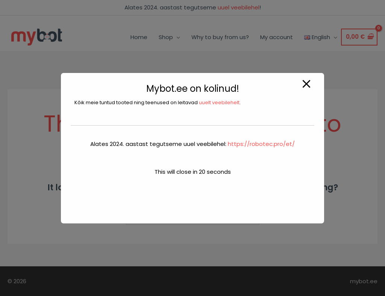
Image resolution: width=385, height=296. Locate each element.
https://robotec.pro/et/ (261, 144)
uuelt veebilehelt (219, 102)
